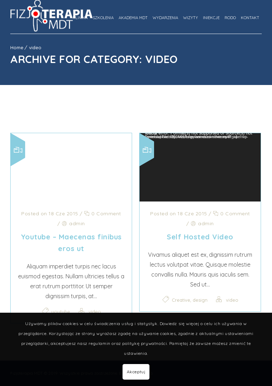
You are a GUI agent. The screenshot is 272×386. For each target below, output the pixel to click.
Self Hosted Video (200, 236)
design (200, 300)
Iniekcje (211, 17)
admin (77, 223)
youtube (60, 311)
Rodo (230, 17)
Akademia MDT (133, 17)
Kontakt (250, 17)
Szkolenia (103, 17)
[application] (200, 167)
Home (16, 47)
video (35, 47)
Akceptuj (136, 371)
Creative (181, 300)
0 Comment (102, 213)
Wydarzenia (165, 17)
